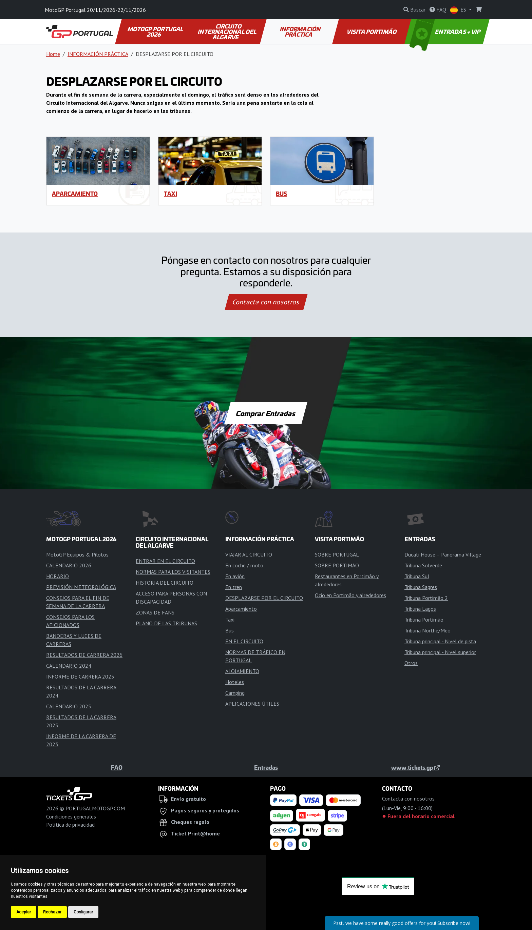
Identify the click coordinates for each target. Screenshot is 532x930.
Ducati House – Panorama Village (442, 554)
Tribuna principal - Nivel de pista (440, 641)
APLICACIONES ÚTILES (252, 703)
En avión (235, 576)
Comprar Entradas (266, 413)
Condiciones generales (71, 816)
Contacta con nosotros (266, 302)
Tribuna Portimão (423, 619)
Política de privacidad (70, 824)
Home (53, 53)
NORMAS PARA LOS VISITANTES (173, 571)
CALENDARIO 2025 (68, 706)
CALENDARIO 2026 (68, 565)
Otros (411, 663)
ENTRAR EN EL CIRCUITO (165, 561)
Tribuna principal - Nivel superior (440, 652)
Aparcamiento (75, 193)
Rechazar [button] (52, 912)
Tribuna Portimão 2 (426, 597)
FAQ (116, 767)
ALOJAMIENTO (242, 671)
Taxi (170, 193)
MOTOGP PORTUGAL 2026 (156, 31)
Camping (235, 692)
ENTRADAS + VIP (446, 31)
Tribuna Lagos (420, 608)
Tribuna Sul (416, 576)
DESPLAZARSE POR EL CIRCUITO (264, 597)
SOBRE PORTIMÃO (337, 565)
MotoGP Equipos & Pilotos (77, 554)
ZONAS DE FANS (155, 612)
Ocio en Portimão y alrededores (350, 595)
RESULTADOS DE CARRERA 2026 (84, 654)
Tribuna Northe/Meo (427, 630)
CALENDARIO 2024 (68, 665)
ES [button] (459, 10)
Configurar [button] (83, 912)
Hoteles (234, 682)
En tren (233, 587)
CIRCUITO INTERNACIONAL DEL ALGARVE (227, 31)
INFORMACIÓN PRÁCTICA (300, 31)
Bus (281, 193)
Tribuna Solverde (423, 565)
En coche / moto (244, 565)
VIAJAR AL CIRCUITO (248, 554)
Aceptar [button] (23, 912)
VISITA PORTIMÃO (372, 31)
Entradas (266, 767)
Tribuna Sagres (420, 587)
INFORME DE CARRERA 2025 (80, 676)
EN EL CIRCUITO (244, 641)
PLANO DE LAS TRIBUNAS (166, 623)
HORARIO (57, 576)
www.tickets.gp (415, 767)
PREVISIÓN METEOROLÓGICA (81, 587)
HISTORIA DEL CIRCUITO (164, 582)
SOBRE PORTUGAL (337, 554)
